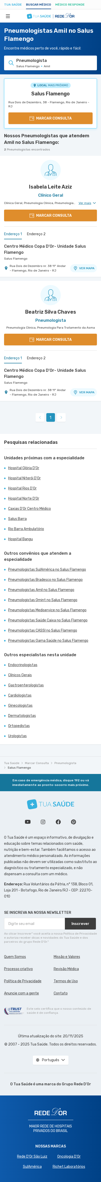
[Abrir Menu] (8, 16)
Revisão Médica (66, 969)
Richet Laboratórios (69, 1166)
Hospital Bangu (20, 539)
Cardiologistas (20, 695)
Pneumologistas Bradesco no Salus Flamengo (45, 580)
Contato (61, 993)
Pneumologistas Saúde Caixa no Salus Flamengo (48, 620)
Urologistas (17, 736)
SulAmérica (32, 1166)
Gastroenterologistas (26, 685)
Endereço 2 (36, 234)
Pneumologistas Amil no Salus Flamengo (41, 590)
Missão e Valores (67, 957)
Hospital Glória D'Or (23, 468)
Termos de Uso (66, 981)
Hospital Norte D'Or (23, 498)
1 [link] (50, 417)
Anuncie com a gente (21, 993)
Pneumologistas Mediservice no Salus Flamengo (47, 610)
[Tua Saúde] (50, 804)
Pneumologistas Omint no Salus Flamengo (42, 600)
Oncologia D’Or (69, 1156)
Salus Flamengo (50, 94)
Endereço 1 (13, 234)
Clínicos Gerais (20, 675)
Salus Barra (17, 519)
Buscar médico (38, 4)
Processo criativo (18, 969)
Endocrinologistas (22, 665)
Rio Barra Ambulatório (26, 529)
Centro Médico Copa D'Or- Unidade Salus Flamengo (45, 249)
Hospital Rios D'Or (22, 488)
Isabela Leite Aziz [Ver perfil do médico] (50, 187)
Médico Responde (70, 4)
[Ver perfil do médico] (50, 170)
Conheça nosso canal (27, 821)
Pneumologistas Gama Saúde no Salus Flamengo (48, 640)
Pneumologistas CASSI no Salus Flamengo (42, 630)
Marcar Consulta (37, 763)
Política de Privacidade (22, 981)
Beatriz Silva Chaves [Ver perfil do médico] (50, 312)
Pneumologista (65, 763)
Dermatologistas (22, 716)
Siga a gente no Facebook (58, 821)
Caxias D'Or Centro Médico (29, 508)
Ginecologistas (20, 705)
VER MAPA (83, 268)
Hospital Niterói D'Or (24, 478)
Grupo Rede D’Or (76, 1084)
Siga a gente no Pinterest (73, 821)
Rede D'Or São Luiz (32, 1156)
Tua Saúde (13, 4)
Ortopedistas (19, 726)
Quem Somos (15, 957)
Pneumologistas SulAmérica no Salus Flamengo (47, 569)
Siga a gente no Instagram (43, 821)
